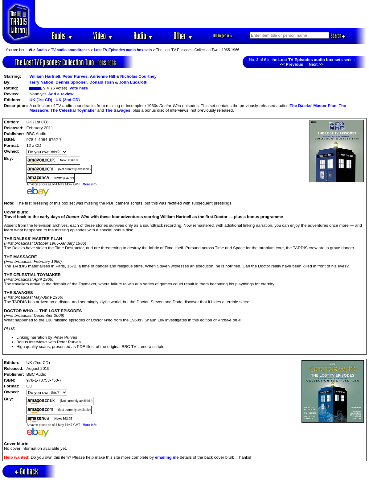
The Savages (117, 110)
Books (62, 35)
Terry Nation (41, 82)
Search (338, 35)
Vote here (78, 88)
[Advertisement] (200, 14)
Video (103, 35)
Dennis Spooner (71, 82)
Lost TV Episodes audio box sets (123, 50)
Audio (143, 35)
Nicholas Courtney (138, 76)
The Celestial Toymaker (73, 110)
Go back (26, 471)
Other (183, 35)
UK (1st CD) (40, 99)
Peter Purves (75, 76)
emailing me (167, 457)
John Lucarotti (133, 82)
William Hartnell (44, 76)
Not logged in (223, 35)
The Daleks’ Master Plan (312, 105)
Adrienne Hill (102, 76)
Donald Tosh (101, 82)
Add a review (60, 94)
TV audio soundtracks (70, 50)
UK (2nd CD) (67, 99)
